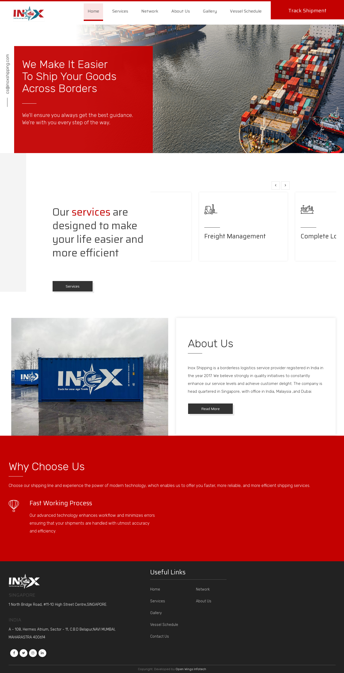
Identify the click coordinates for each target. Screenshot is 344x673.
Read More (210, 409)
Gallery (210, 11)
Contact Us (159, 636)
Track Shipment (307, 10)
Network (149, 11)
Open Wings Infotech (191, 669)
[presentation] (276, 185)
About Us (180, 11)
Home (93, 11)
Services (120, 11)
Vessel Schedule (246, 11)
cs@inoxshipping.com (7, 74)
